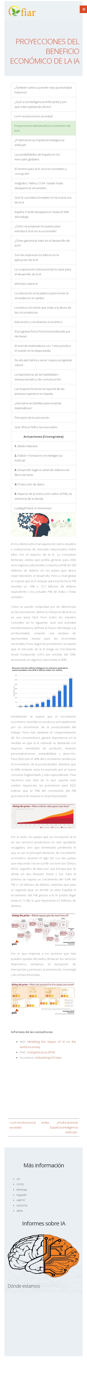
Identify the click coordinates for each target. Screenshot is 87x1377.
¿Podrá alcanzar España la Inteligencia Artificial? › (64, 1127)
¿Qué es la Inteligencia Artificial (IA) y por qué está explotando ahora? (41, 104)
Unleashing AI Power (48, 1058)
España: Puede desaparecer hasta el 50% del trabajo (42, 214)
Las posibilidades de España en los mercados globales (37, 156)
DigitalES (22, 1195)
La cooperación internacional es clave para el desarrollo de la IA (43, 271)
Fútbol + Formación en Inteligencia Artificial (38, 458)
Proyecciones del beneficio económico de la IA (42, 128)
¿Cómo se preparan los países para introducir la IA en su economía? (37, 228)
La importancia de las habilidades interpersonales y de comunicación (38, 376)
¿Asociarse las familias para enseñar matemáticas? (38, 405)
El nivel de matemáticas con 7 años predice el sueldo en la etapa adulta (43, 348)
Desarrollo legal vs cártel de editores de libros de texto (42, 472)
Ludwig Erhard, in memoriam (33, 508)
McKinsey (22, 1189)
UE (18, 1179)
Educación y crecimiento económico (39, 322)
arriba (42, 1122)
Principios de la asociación (32, 418)
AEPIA (20, 1210)
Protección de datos (29, 484)
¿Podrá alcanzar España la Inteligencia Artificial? (39, 142)
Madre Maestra (26, 446)
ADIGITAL (22, 1205)
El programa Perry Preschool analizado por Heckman (42, 333)
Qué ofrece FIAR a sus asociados (36, 427)
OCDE (20, 1184)
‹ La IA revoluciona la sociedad (22, 1125)
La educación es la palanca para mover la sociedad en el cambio (41, 295)
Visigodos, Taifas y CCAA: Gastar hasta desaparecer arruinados (39, 185)
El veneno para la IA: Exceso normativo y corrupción (41, 171)
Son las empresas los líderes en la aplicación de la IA (37, 257)
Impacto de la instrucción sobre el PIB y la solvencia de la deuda (43, 496)
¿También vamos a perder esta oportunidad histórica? (43, 89)
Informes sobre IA (26, 284)
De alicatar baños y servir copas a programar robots (43, 362)
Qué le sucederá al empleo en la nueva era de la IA (43, 200)
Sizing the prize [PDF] (41, 1052)
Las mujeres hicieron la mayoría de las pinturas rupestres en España (39, 391)
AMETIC (21, 1200)
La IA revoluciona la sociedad (34, 116)
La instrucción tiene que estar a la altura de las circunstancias (43, 310)
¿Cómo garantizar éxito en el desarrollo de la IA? (42, 243)
